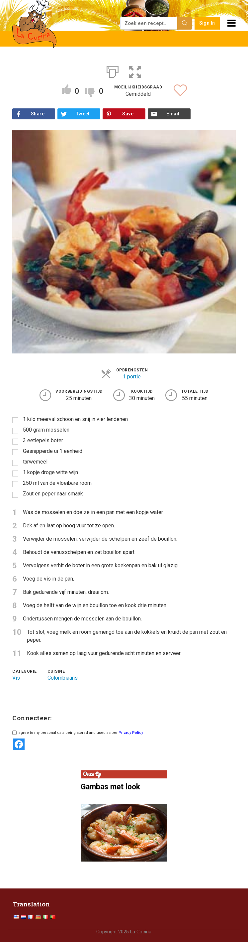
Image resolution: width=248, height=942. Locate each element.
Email (172, 114)
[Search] (184, 23)
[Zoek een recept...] (149, 23)
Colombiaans (62, 678)
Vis (16, 678)
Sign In (207, 23)
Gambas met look (110, 786)
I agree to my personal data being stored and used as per (77, 733)
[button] (135, 70)
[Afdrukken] (113, 70)
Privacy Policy (131, 733)
